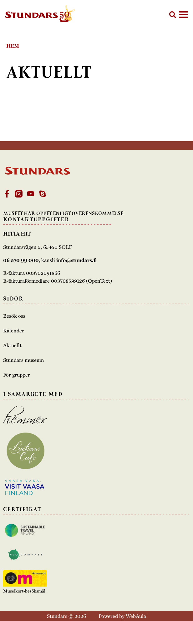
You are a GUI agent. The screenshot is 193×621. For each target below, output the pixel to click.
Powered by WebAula (122, 616)
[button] (172, 14)
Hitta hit (17, 234)
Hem (12, 45)
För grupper (16, 375)
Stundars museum (23, 360)
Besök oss (14, 316)
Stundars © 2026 (66, 616)
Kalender (13, 330)
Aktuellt (12, 345)
